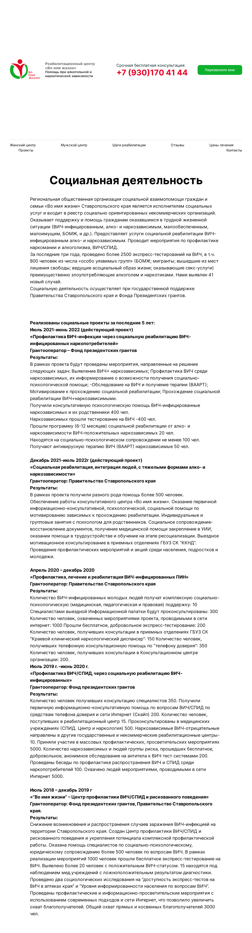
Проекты (25, 150)
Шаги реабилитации (129, 145)
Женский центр (23, 145)
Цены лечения (221, 145)
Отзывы (177, 145)
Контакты (234, 150)
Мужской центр (74, 145)
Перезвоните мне (220, 69)
